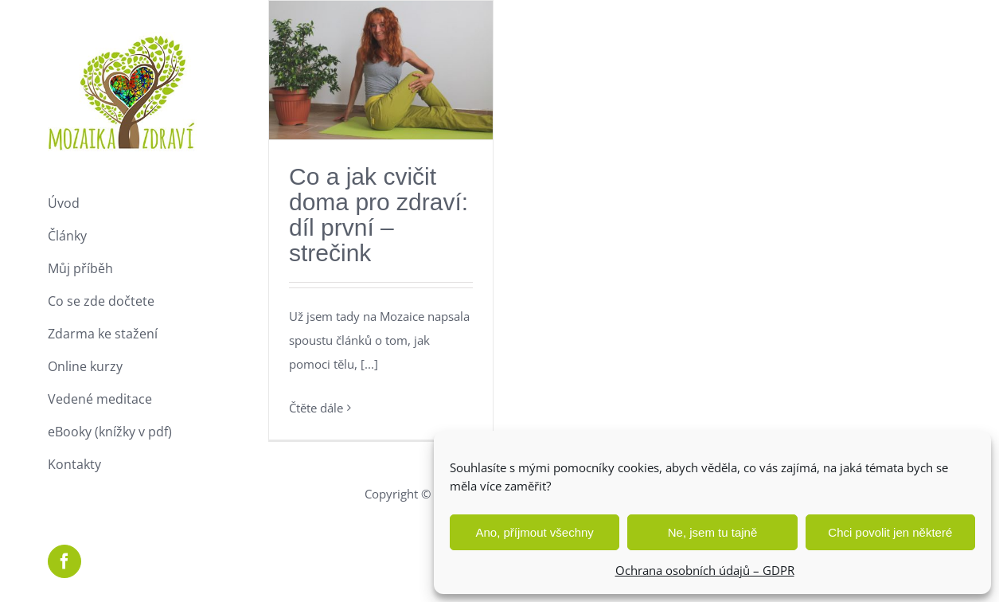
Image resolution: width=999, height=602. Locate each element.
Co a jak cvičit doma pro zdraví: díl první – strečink (378, 214)
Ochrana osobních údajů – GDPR (704, 570)
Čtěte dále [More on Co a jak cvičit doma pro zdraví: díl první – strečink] (316, 408)
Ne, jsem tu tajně (713, 532)
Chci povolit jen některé (890, 532)
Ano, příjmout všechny (534, 532)
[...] (369, 364)
